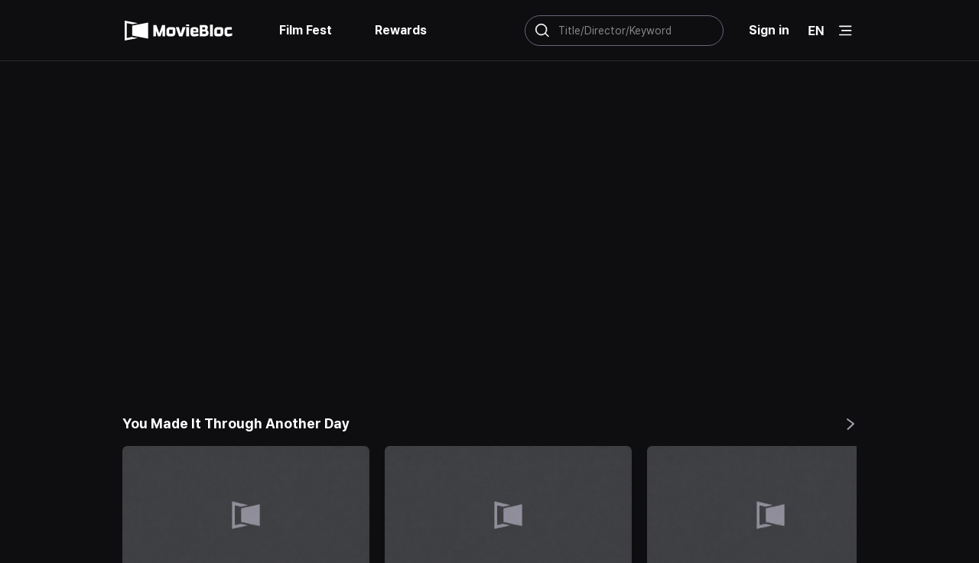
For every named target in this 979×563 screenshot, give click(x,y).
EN (816, 30)
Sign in (770, 30)
